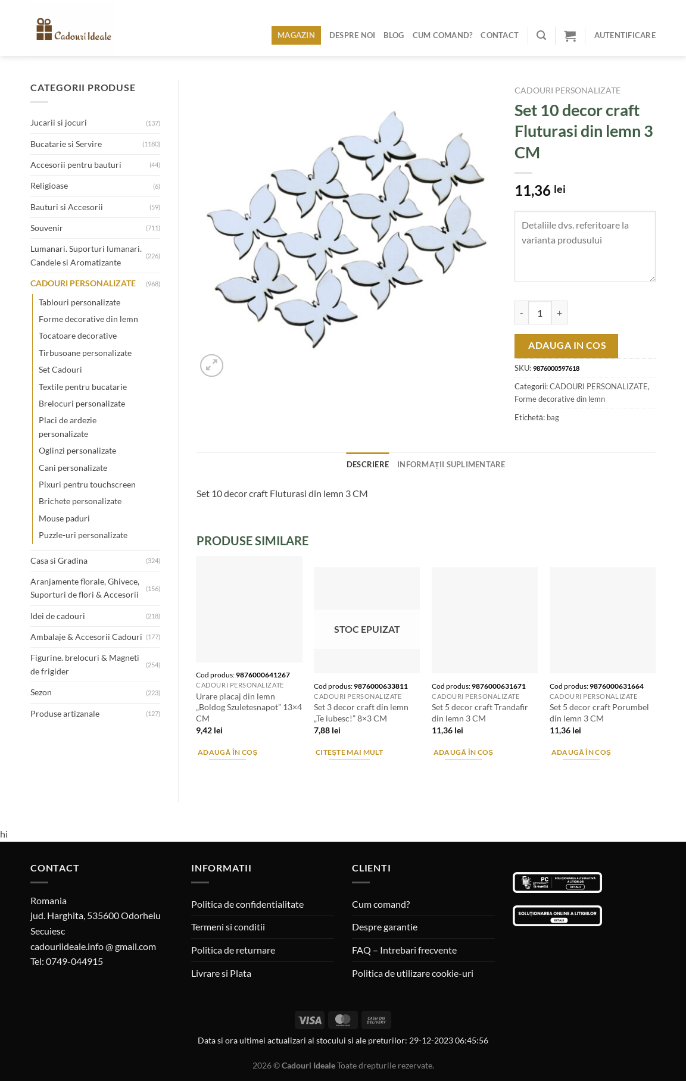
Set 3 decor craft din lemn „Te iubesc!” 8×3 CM (361, 712)
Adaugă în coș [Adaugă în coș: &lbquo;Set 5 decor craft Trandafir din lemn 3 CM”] (464, 752)
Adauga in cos (567, 345)
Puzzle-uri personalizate (83, 535)
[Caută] (541, 35)
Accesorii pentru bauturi (75, 165)
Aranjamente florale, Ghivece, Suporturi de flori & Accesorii (84, 587)
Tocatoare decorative (78, 335)
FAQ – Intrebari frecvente (404, 949)
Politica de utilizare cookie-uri (412, 973)
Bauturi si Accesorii (66, 207)
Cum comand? (443, 35)
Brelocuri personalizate (82, 403)
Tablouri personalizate (79, 302)
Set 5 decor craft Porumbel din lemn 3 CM (599, 712)
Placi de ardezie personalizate (67, 426)
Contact (500, 35)
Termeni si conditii (228, 926)
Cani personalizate (73, 468)
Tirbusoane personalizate (85, 353)
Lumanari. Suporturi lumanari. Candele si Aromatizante (86, 255)
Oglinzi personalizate (77, 450)
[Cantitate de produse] (540, 312)
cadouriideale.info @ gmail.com (93, 946)
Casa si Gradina (59, 560)
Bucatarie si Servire (66, 144)
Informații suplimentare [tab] (451, 464)
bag (553, 417)
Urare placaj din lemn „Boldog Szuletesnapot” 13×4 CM (249, 707)
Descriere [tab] (368, 464)
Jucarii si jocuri (58, 122)
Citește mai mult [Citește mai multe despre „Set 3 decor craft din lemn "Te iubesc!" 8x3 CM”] (349, 752)
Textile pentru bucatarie (83, 387)
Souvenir (46, 228)
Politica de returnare (233, 949)
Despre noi (352, 35)
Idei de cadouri (57, 616)
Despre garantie (384, 926)
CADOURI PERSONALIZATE (83, 283)
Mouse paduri (64, 518)
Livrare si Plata (221, 973)
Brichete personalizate (80, 501)
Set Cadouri (60, 369)
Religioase (49, 185)
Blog (393, 35)
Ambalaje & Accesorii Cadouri (86, 637)
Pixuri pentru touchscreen (87, 484)
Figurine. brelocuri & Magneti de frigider (84, 664)
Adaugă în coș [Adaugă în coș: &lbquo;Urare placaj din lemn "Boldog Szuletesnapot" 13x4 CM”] (228, 752)
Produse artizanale (64, 713)
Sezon (41, 692)
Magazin (296, 35)
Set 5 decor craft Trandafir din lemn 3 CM (480, 712)
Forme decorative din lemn (88, 319)
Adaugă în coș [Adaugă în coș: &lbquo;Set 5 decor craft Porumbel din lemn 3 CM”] (581, 752)
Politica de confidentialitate (247, 904)
